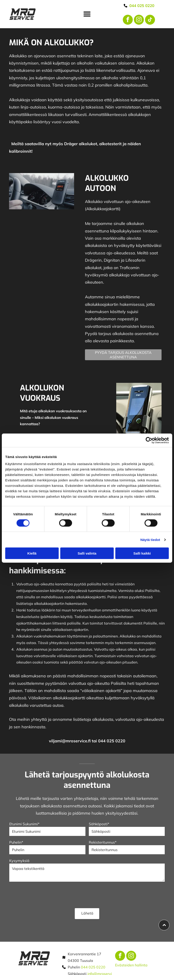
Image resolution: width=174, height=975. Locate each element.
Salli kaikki (142, 553)
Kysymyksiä (19, 860)
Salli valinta (87, 553)
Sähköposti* (99, 824)
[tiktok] (150, 20)
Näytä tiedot (150, 540)
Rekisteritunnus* (102, 842)
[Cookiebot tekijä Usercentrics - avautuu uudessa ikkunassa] (149, 440)
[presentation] (43, 894)
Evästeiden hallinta (131, 965)
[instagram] (139, 20)
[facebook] (128, 20)
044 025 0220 (93, 967)
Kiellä (31, 553)
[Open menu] (87, 14)
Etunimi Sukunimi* (24, 824)
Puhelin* (16, 842)
